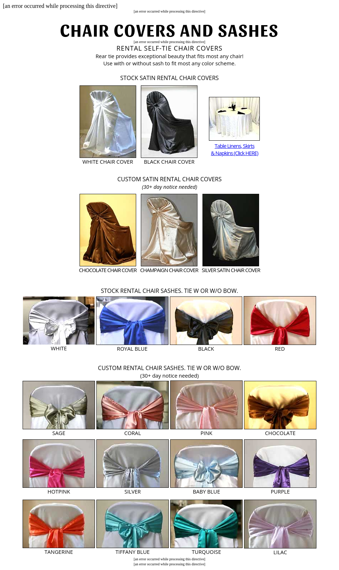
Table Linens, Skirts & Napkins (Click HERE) (234, 149)
